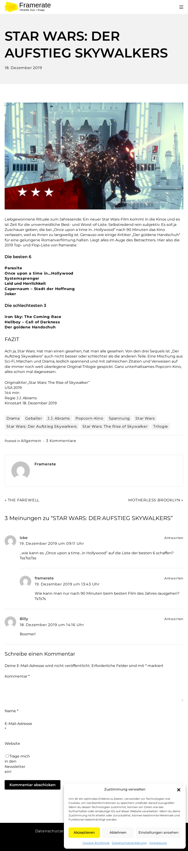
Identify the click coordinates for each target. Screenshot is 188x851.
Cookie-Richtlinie (96, 843)
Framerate (45, 464)
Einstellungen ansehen (158, 832)
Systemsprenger (22, 278)
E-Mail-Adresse (18, 726)
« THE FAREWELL (22, 500)
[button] (178, 789)
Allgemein (31, 441)
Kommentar (17, 676)
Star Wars (145, 418)
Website (12, 743)
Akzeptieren (84, 832)
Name (11, 711)
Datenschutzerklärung (129, 843)
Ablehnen (118, 832)
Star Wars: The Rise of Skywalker (115, 426)
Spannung (119, 418)
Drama (13, 418)
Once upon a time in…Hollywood (39, 273)
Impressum (158, 843)
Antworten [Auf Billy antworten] (173, 619)
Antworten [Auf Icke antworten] (173, 538)
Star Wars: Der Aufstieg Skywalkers (41, 426)
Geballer (33, 418)
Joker (10, 294)
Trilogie (160, 426)
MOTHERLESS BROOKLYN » (155, 500)
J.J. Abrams (58, 418)
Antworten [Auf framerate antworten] (173, 578)
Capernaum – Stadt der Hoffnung (40, 289)
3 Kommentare (61, 441)
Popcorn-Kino (89, 418)
